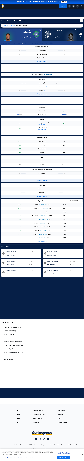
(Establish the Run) (43, 215)
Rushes (37, 43)
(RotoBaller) (43, 227)
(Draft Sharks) (42, 238)
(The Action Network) (43, 219)
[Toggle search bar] (77, 6)
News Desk (61, 414)
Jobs (47, 445)
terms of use (56, 1)
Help (58, 445)
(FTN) (43, 212)
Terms (22, 445)
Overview (4, 43)
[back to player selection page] (1, 21)
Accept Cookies (63, 457)
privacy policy (45, 1)
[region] (42, 455)
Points (25, 43)
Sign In (75, 445)
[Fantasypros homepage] (2, 7)
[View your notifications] (73, 6)
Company (36, 445)
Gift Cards (36, 422)
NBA (18, 418)
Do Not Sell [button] (15, 445)
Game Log (20, 43)
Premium (63, 445)
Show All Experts (42, 241)
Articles (51, 43)
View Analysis (42, 124)
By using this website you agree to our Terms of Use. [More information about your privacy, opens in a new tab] (18, 457)
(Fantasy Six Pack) (42, 234)
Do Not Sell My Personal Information (64, 453)
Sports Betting (62, 422)
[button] (42, 26)
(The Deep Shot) (43, 204)
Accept (64, 1)
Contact (52, 445)
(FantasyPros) (43, 230)
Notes (45, 43)
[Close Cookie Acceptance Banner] (82, 455)
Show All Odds (42, 133)
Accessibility (29, 445)
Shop (60, 418)
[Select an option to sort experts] (76, 200)
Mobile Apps (61, 410)
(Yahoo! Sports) (42, 223)
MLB (18, 414)
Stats (9, 43)
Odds (13, 43)
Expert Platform (37, 418)
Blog (42, 445)
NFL (18, 410)
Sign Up (70, 445)
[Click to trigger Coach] (69, 6)
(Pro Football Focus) (43, 208)
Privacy (9, 445)
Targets (31, 43)
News (41, 43)
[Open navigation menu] (81, 6)
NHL (18, 422)
